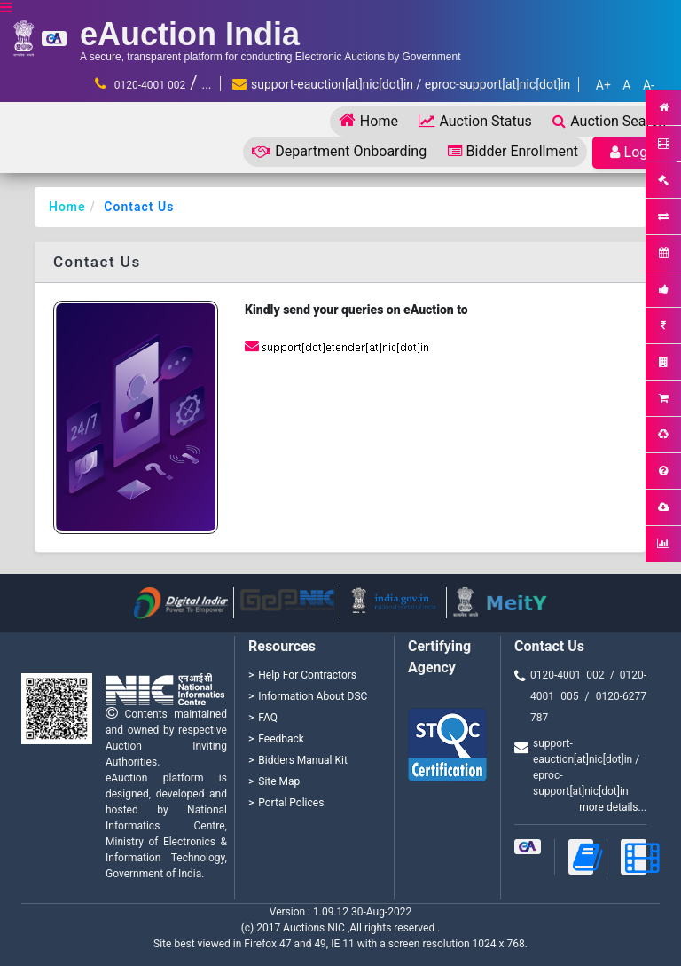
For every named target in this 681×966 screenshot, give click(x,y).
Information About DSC (312, 696)
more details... (612, 807)
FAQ (268, 717)
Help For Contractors (307, 675)
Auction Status (475, 121)
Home (368, 120)
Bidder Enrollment (513, 151)
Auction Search (609, 121)
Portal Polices (291, 803)
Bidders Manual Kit (303, 760)
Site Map (279, 781)
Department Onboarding (339, 151)
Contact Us (139, 207)
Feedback (281, 739)
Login (634, 152)
